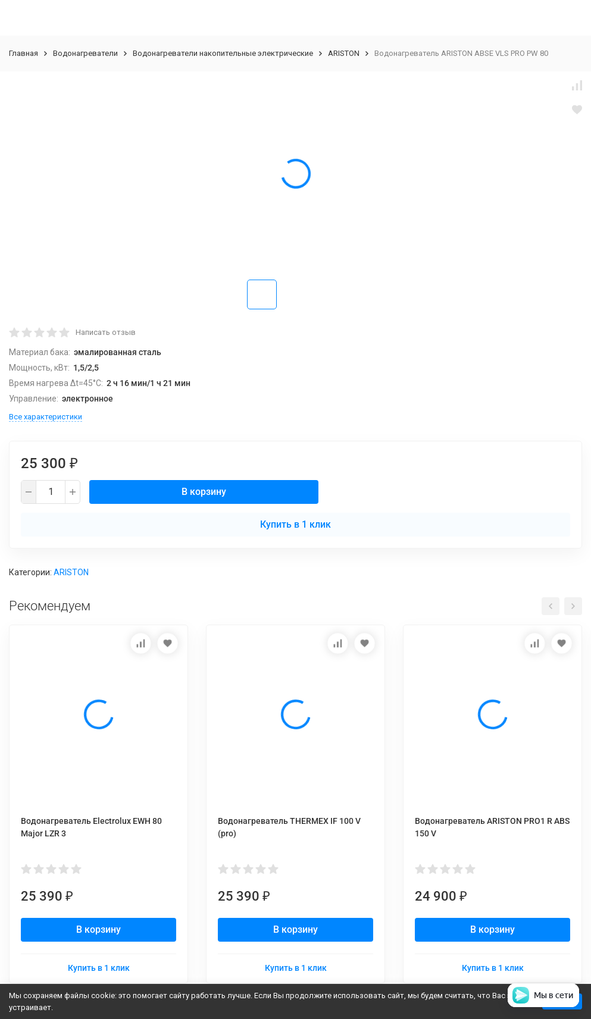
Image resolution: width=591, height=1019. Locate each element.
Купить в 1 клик (295, 524)
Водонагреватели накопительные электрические (223, 53)
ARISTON (343, 53)
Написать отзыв (106, 332)
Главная (23, 53)
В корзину (204, 491)
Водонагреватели (85, 53)
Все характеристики (45, 416)
